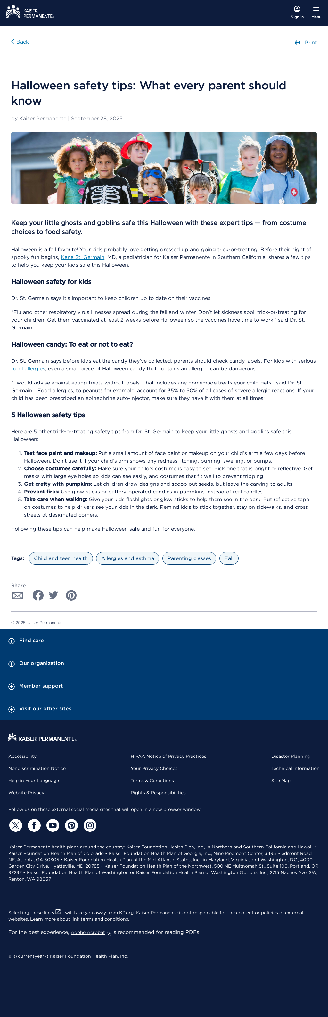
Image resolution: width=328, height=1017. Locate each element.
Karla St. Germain (82, 257)
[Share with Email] (17, 595)
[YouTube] (51, 825)
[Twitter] (14, 825)
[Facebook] (33, 825)
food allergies (28, 369)
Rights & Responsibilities (158, 792)
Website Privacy (26, 792)
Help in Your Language (33, 780)
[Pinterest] (70, 825)
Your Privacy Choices (154, 768)
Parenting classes (189, 558)
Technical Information (295, 768)
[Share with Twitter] (53, 595)
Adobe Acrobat (91, 932)
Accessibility (22, 756)
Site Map (281, 780)
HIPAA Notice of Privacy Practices (168, 756)
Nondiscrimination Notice (37, 768)
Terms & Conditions (152, 780)
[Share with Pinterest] (71, 595)
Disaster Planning (290, 756)
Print (306, 41)
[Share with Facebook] (35, 595)
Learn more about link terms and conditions (79, 919)
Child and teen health (61, 558)
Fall (229, 558)
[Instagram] (89, 825)
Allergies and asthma (127, 558)
